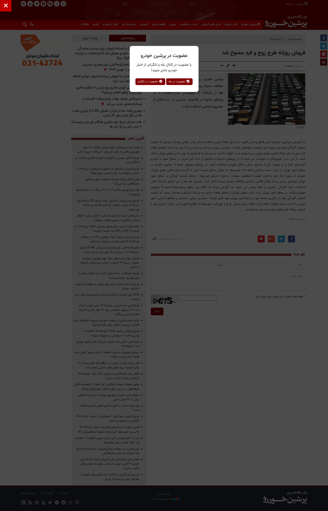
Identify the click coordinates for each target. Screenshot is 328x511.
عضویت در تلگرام (150, 81)
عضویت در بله (179, 81)
